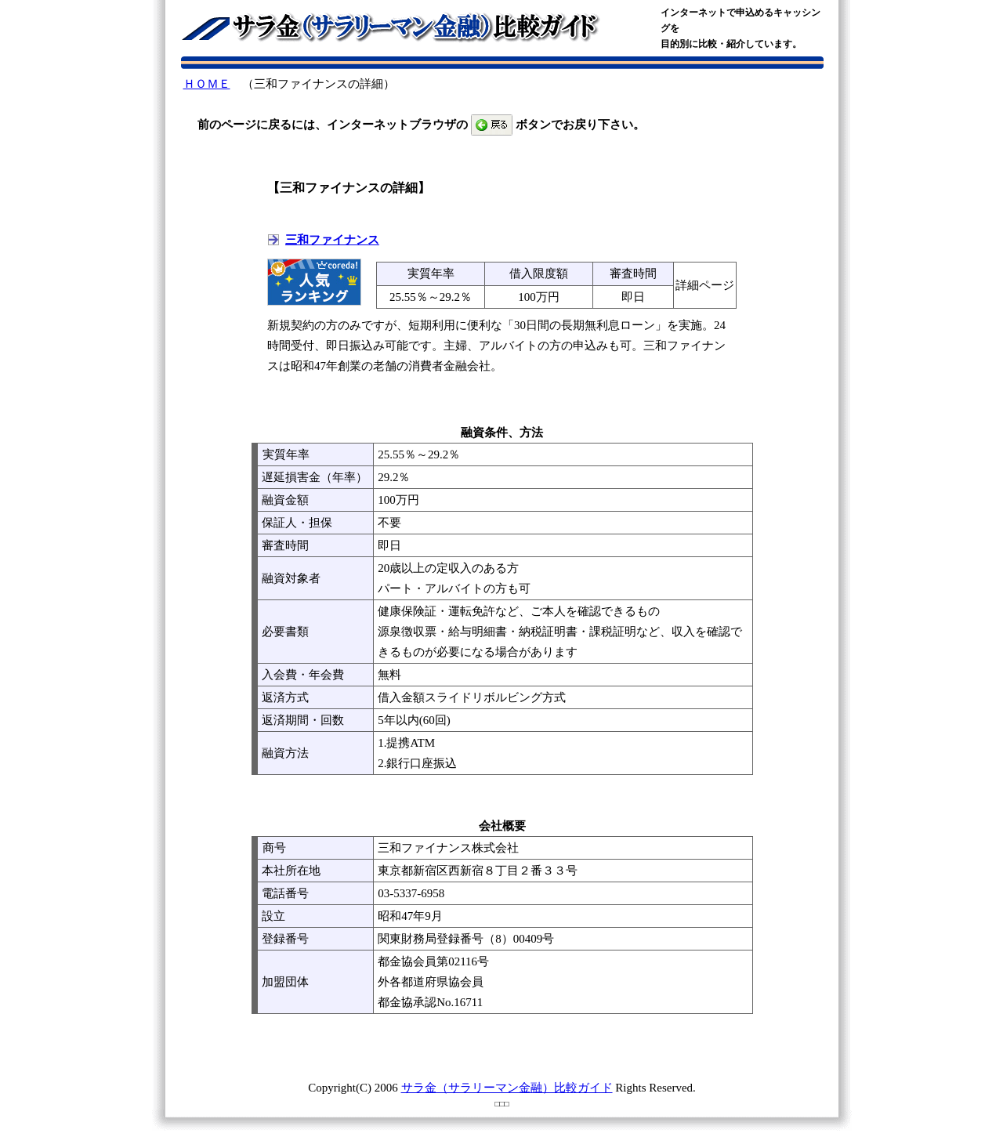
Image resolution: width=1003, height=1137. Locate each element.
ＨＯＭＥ (206, 84)
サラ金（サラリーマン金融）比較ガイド (507, 1087)
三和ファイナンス (332, 240)
